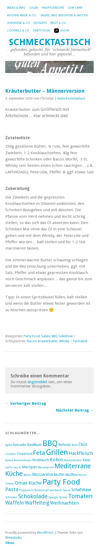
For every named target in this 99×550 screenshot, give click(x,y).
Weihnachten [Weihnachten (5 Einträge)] (64, 503)
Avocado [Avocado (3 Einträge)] (19, 445)
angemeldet (37, 382)
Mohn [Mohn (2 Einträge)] (27, 475)
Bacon (31, 341)
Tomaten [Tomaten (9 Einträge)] (80, 496)
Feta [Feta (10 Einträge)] (39, 452)
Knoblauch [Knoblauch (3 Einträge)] (40, 460)
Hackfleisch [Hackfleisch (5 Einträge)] (81, 453)
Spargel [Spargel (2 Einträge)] (53, 497)
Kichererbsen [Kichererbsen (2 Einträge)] (22, 460)
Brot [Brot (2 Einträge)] (75, 445)
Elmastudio (13, 537)
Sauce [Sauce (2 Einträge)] (66, 490)
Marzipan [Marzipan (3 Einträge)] (29, 467)
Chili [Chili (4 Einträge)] (82, 444)
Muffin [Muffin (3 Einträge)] (59, 475)
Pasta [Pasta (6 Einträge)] (11, 489)
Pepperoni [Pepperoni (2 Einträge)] (26, 490)
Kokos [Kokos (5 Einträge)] (56, 459)
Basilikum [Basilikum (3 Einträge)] (34, 445)
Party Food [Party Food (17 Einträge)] (61, 482)
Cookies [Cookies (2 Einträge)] (10, 454)
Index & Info (16, 7)
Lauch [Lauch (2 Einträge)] (17, 467)
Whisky (64, 341)
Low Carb (75, 7)
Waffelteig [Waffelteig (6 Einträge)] (37, 503)
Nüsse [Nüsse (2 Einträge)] (82, 475)
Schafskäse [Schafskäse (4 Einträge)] (81, 489)
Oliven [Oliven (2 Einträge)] (9, 483)
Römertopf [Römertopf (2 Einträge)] (41, 490)
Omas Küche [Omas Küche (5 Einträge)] (28, 483)
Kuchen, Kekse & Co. (22, 15)
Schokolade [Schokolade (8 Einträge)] (33, 496)
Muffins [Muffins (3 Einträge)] (71, 475)
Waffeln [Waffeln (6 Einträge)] (14, 503)
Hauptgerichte (53, 7)
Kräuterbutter (48, 341)
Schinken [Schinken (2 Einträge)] (11, 497)
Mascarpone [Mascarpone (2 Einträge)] (46, 467)
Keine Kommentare (71, 98)
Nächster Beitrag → (75, 410)
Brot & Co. (58, 23)
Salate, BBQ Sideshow (57, 336)
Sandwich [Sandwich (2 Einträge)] (55, 490)
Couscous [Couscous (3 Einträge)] (24, 454)
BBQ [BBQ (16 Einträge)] (50, 443)
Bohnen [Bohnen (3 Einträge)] (64, 445)
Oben (9, 543)
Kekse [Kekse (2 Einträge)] (9, 460)
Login (33, 7)
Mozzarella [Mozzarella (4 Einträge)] (42, 474)
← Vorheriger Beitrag (25, 403)
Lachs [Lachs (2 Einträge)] (9, 467)
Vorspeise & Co (18, 23)
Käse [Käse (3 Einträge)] (86, 460)
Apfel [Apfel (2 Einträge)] (8, 445)
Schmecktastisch (50, 42)
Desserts (40, 23)
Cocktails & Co (18, 30)
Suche (61, 30)
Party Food (41, 30)
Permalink (80, 341)
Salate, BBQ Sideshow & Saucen (64, 15)
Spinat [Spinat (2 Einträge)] (63, 497)
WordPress (45, 533)
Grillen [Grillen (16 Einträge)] (57, 452)
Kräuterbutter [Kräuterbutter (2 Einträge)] (73, 460)
